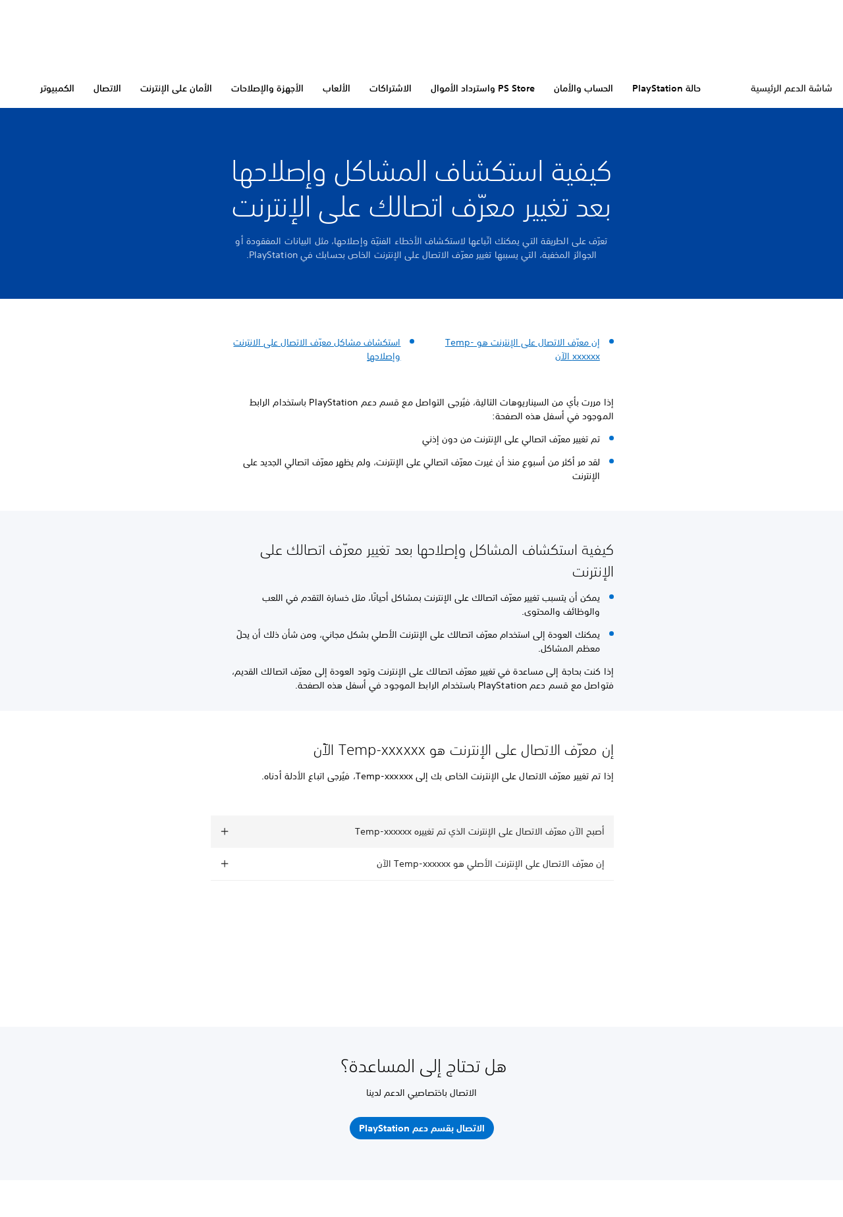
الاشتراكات (390, 88)
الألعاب (336, 88)
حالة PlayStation (666, 88)
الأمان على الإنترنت (176, 88)
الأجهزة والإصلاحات (267, 88)
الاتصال (107, 88)
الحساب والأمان (583, 88)
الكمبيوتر (57, 88)
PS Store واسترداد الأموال (483, 88)
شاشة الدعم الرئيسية (791, 88)
